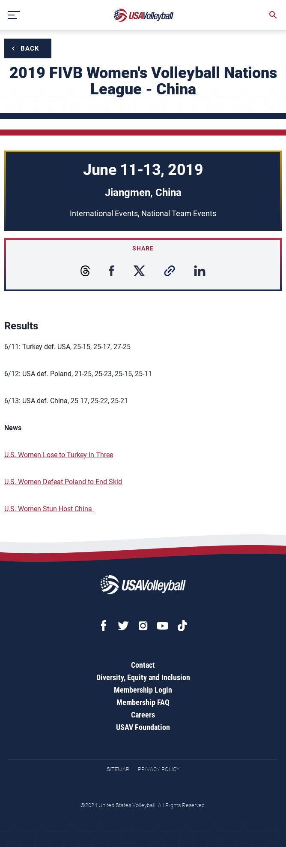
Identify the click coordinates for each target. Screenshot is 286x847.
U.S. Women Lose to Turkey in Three (58, 455)
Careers (143, 714)
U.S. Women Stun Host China (49, 509)
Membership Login (143, 689)
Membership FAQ (143, 702)
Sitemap (118, 769)
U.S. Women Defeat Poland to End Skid (63, 482)
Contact (143, 664)
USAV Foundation (143, 727)
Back (30, 48)
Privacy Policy (159, 769)
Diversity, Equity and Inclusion (143, 677)
